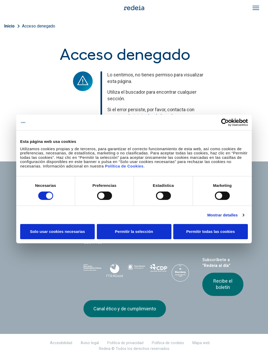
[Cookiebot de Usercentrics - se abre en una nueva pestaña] (225, 122)
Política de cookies (168, 343)
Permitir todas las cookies (210, 231)
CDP (158, 269)
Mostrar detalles (222, 215)
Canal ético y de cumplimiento (124, 308)
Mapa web (201, 343)
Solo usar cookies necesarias (57, 231)
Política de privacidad (125, 343)
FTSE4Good (114, 270)
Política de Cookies (124, 166)
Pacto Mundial (136, 270)
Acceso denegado (38, 26)
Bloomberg (180, 275)
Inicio (9, 26)
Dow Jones (92, 269)
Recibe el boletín (222, 284)
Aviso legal (90, 343)
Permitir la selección (134, 231)
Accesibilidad (61, 343)
